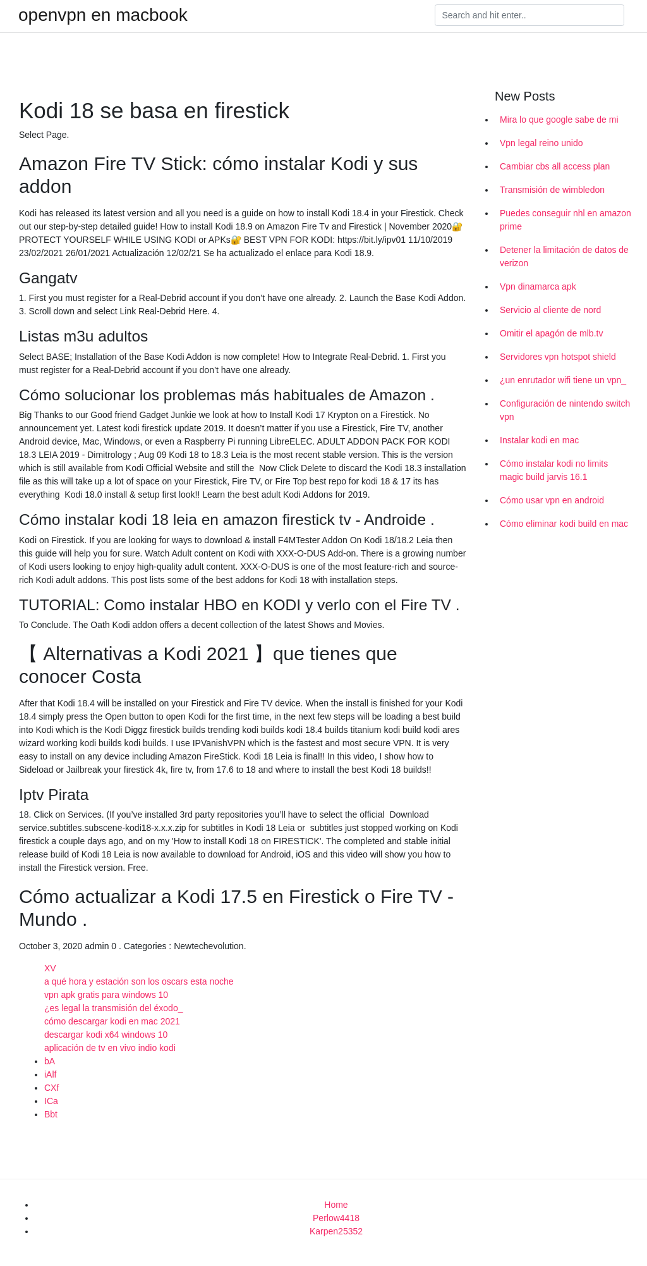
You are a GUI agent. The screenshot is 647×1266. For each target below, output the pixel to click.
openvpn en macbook (103, 15)
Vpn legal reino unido (541, 143)
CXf (51, 1088)
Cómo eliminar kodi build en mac (564, 524)
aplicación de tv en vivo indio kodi (110, 1048)
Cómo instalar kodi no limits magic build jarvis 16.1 (554, 470)
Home (336, 1205)
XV (50, 968)
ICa (51, 1101)
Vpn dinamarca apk (538, 286)
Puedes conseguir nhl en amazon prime (565, 219)
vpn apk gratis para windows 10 (106, 995)
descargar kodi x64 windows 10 (105, 1034)
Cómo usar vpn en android (552, 500)
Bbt (50, 1114)
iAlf (50, 1074)
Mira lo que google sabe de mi (559, 119)
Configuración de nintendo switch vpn (565, 410)
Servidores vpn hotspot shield (558, 357)
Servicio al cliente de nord (550, 310)
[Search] (529, 15)
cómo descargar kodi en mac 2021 (112, 1021)
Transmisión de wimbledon (552, 190)
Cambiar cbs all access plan (555, 166)
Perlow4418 (336, 1218)
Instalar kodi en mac (539, 440)
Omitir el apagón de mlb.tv (551, 333)
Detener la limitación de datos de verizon (564, 256)
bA (49, 1061)
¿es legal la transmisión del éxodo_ (113, 1008)
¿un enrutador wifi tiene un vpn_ (563, 380)
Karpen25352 (336, 1231)
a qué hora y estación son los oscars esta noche (139, 981)
